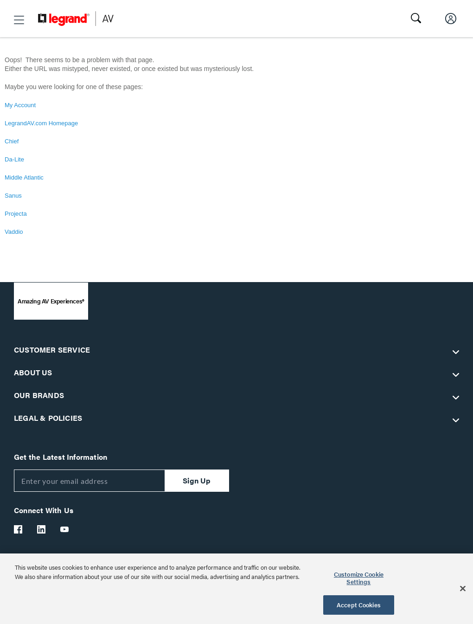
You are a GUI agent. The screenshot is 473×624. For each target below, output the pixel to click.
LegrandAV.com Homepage (41, 123)
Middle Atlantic (24, 177)
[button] (19, 20)
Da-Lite (14, 159)
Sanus (13, 195)
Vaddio (14, 231)
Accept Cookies (359, 604)
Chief (12, 141)
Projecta (16, 213)
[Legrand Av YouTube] (65, 529)
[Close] (463, 589)
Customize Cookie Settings (359, 578)
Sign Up (197, 480)
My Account (20, 105)
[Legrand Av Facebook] (18, 529)
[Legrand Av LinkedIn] (41, 529)
